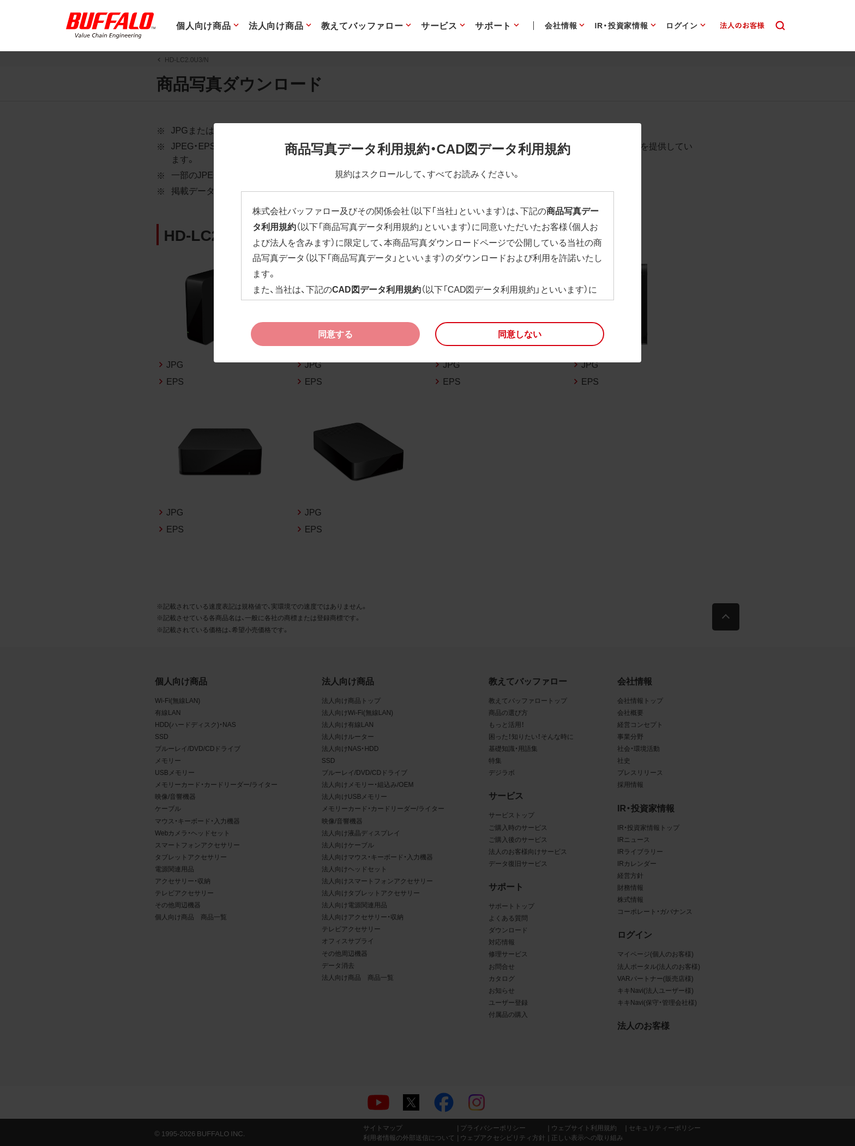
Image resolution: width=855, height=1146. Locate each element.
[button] (519, 334)
